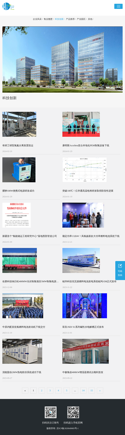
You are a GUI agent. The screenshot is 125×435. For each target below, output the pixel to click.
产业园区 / (82, 19)
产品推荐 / (71, 19)
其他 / (91, 19)
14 (83, 390)
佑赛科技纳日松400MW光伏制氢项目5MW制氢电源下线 (30, 281)
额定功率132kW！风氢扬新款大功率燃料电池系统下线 (90, 236)
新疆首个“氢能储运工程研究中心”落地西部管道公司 (29, 236)
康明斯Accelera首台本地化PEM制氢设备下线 (85, 145)
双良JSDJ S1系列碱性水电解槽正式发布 (83, 327)
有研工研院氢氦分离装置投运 (17, 145)
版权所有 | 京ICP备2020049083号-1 (63, 428)
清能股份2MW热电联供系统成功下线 (21, 372)
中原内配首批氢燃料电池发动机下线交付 (23, 327)
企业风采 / (38, 19)
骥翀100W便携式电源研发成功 (18, 190)
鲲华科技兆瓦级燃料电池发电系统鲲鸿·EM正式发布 (89, 281)
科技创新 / (60, 19)
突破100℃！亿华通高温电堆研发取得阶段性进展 (87, 190)
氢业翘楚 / (49, 19)
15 (92, 390)
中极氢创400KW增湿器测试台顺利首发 (82, 372)
